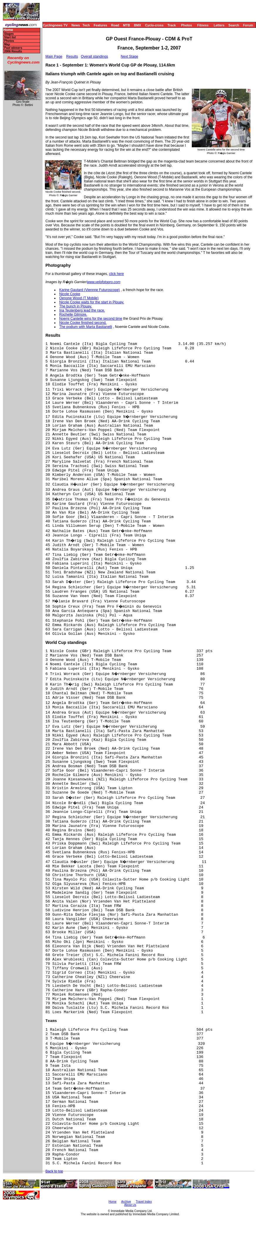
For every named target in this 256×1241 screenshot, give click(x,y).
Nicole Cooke (69, 294)
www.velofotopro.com (103, 282)
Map (7, 44)
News (76, 25)
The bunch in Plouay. (75, 306)
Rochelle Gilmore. (73, 314)
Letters (219, 25)
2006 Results (13, 51)
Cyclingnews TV (55, 25)
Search (233, 25)
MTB (126, 25)
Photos (186, 25)
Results (72, 56)
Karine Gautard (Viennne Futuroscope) (89, 290)
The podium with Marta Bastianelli (85, 327)
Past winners (13, 47)
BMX (137, 25)
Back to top (54, 1171)
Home (8, 30)
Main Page (53, 56)
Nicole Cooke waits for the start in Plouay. (91, 302)
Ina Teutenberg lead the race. (82, 310)
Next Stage (129, 56)
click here (116, 274)
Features (100, 25)
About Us (130, 1204)
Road (115, 25)
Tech (86, 25)
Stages (9, 33)
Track (171, 25)
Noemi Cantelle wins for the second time (90, 319)
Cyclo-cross (154, 25)
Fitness (202, 25)
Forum (248, 25)
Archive (126, 1201)
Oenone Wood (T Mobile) (79, 298)
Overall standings (94, 56)
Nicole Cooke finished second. (82, 323)
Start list (10, 37)
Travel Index (144, 1201)
